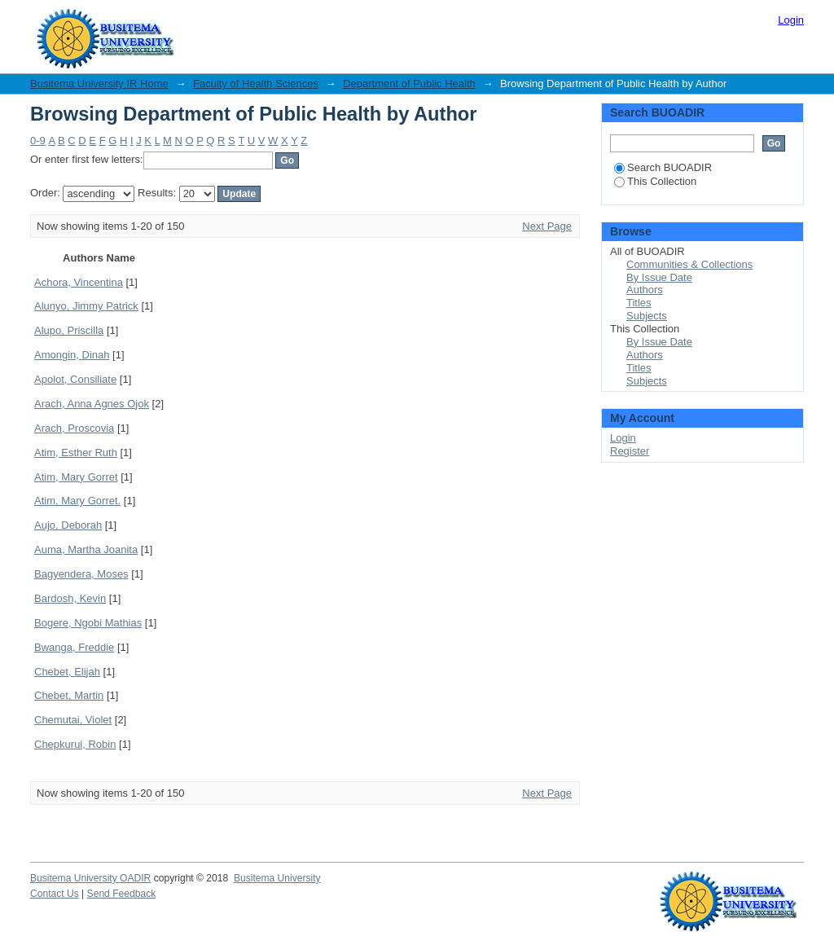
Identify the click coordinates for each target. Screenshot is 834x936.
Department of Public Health (409, 83)
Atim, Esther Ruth (75, 452)
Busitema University (277, 878)
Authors (644, 289)
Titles (639, 303)
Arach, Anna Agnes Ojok (91, 404)
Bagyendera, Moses (81, 574)
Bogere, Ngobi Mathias (88, 623)
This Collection (655, 181)
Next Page (547, 226)
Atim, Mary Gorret (76, 477)
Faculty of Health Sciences (255, 83)
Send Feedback (121, 893)
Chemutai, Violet (73, 720)
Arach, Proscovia (74, 428)
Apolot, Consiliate (75, 379)
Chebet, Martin (68, 695)
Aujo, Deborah (68, 525)
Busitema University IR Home (99, 83)
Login (791, 20)
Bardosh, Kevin (70, 598)
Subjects (646, 316)
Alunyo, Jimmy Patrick (86, 306)
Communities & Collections (689, 264)
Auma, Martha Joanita (86, 549)
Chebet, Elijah (67, 672)
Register (629, 451)
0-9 (38, 140)
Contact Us (54, 893)
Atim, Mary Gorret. (77, 500)
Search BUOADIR (663, 167)
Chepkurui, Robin (75, 744)
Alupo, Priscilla (68, 330)
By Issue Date (659, 277)
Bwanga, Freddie (74, 647)
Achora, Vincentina (78, 282)
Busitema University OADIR (90, 878)
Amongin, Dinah (72, 355)
